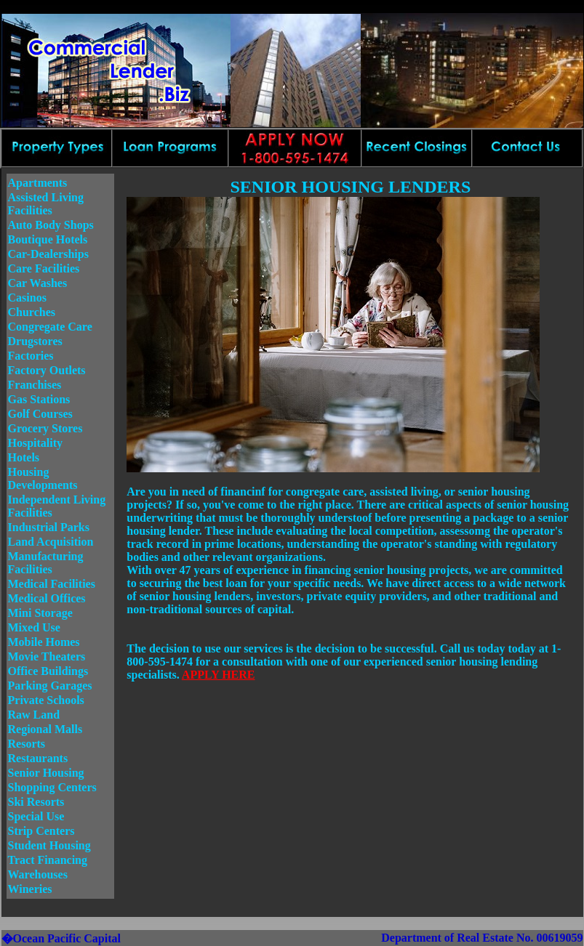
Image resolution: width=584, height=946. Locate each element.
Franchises (35, 385)
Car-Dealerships (48, 254)
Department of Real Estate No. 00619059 (482, 937)
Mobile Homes (44, 642)
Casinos (27, 297)
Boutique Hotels (48, 239)
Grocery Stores (45, 428)
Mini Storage (40, 613)
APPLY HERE (218, 674)
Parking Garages (50, 685)
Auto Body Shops (51, 225)
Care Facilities (44, 268)
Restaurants (38, 758)
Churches (32, 312)
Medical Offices (47, 598)
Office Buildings (48, 671)
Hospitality (35, 443)
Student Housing (49, 845)
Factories (31, 355)
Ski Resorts (36, 802)
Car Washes (38, 283)
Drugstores (35, 341)
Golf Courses (40, 414)
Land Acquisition (51, 541)
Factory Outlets (47, 370)
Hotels (24, 457)
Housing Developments (43, 478)
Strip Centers (41, 831)
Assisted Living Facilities (46, 204)
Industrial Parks (48, 527)
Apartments (38, 183)
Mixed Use (34, 627)
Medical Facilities (51, 584)
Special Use (36, 816)
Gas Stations (39, 399)
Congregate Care (50, 326)
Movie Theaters (47, 656)
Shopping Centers (52, 787)
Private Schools (46, 700)
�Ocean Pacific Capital (61, 938)
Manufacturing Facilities (46, 562)
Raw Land (34, 714)
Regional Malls (45, 729)
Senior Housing (46, 773)
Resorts (27, 743)
